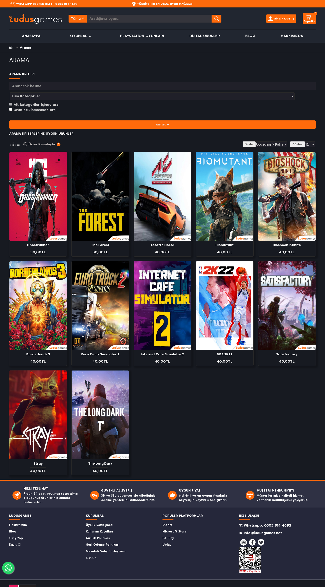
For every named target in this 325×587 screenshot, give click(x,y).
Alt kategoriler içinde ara (33, 95)
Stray (38, 454)
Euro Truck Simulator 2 (100, 345)
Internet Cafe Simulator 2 (162, 345)
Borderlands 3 (38, 345)
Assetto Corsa (162, 235)
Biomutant (224, 235)
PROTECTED (27, 576)
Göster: (299, 135)
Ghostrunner (38, 235)
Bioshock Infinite (287, 235)
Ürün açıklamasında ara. (32, 100)
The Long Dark (100, 454)
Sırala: (251, 135)
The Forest (100, 235)
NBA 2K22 (224, 345)
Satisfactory (286, 345)
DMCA (14, 576)
